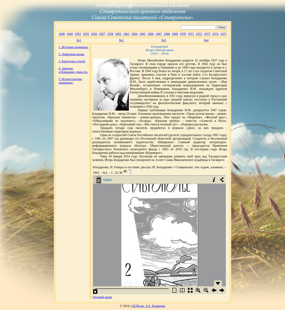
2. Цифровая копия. (72, 54)
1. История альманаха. (74, 47)
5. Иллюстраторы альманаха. (70, 80)
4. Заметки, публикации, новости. (73, 70)
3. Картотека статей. (72, 61)
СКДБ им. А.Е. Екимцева (148, 306)
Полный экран (102, 297)
